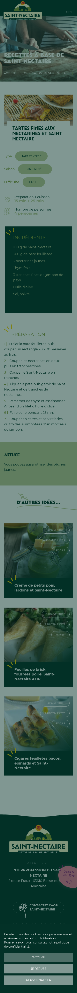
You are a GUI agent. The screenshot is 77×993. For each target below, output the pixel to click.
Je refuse (38, 969)
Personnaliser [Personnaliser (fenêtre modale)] (38, 980)
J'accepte (38, 957)
